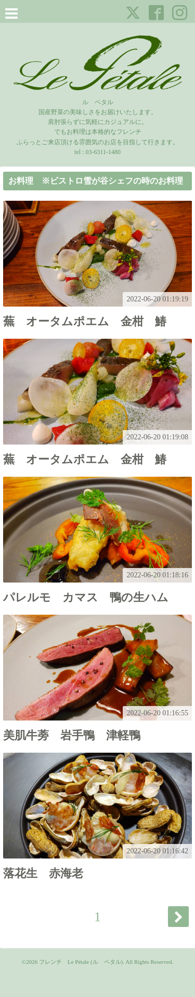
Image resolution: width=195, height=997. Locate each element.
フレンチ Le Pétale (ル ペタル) (81, 962)
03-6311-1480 (103, 152)
